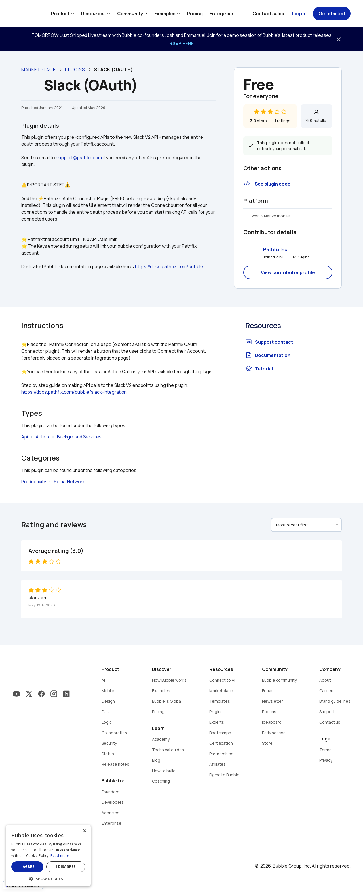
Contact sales (268, 14)
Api (24, 437)
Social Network (69, 481)
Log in (298, 14)
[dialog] (48, 855)
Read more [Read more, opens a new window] (59, 855)
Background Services (79, 437)
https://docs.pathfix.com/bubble (169, 266)
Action (42, 437)
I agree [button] (27, 866)
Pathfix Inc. (275, 249)
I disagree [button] (66, 866)
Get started (331, 14)
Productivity (33, 481)
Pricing (195, 14)
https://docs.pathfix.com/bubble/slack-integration (74, 392)
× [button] (84, 831)
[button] (48, 878)
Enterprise (221, 14)
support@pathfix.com (79, 157)
